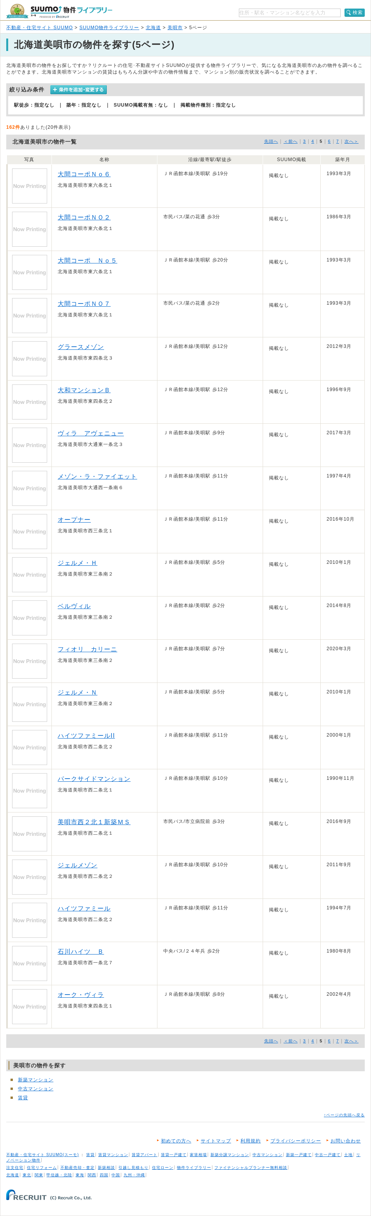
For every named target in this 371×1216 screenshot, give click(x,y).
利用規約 (250, 1141)
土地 (348, 1155)
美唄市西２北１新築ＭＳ (94, 822)
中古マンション (35, 1088)
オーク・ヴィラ (81, 994)
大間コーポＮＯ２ (84, 217)
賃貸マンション (113, 1155)
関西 (92, 1175)
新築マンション (35, 1080)
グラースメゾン (81, 347)
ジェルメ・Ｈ (77, 563)
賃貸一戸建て (174, 1155)
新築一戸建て (299, 1155)
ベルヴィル (74, 606)
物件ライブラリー (194, 1167)
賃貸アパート (144, 1155)
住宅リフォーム (42, 1167)
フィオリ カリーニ (87, 649)
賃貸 (23, 1097)
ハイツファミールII (86, 735)
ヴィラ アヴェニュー (91, 433)
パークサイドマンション (94, 779)
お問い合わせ (345, 1141)
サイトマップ (216, 1141)
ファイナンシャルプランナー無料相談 (250, 1167)
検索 (358, 12)
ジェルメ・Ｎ (77, 692)
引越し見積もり (133, 1167)
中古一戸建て (328, 1155)
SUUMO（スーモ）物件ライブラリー (59, 11)
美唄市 (175, 27)
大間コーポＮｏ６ (84, 174)
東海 (80, 1175)
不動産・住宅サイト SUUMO (39, 27)
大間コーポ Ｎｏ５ (87, 260)
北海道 (153, 27)
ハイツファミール (84, 908)
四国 (104, 1175)
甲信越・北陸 (59, 1175)
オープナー (74, 519)
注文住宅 (14, 1167)
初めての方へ (176, 1141)
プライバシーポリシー (295, 1141)
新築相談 (106, 1167)
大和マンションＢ (84, 390)
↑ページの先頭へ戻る (344, 1115)
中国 (115, 1175)
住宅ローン (162, 1167)
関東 (39, 1175)
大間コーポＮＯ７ (84, 303)
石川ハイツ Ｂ (81, 951)
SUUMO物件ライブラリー (110, 27)
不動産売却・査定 (77, 1167)
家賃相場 (198, 1155)
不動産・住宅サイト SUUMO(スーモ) (42, 1155)
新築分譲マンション (229, 1155)
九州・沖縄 (134, 1175)
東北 (27, 1175)
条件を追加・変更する (78, 89)
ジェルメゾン (77, 865)
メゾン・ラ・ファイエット (97, 476)
